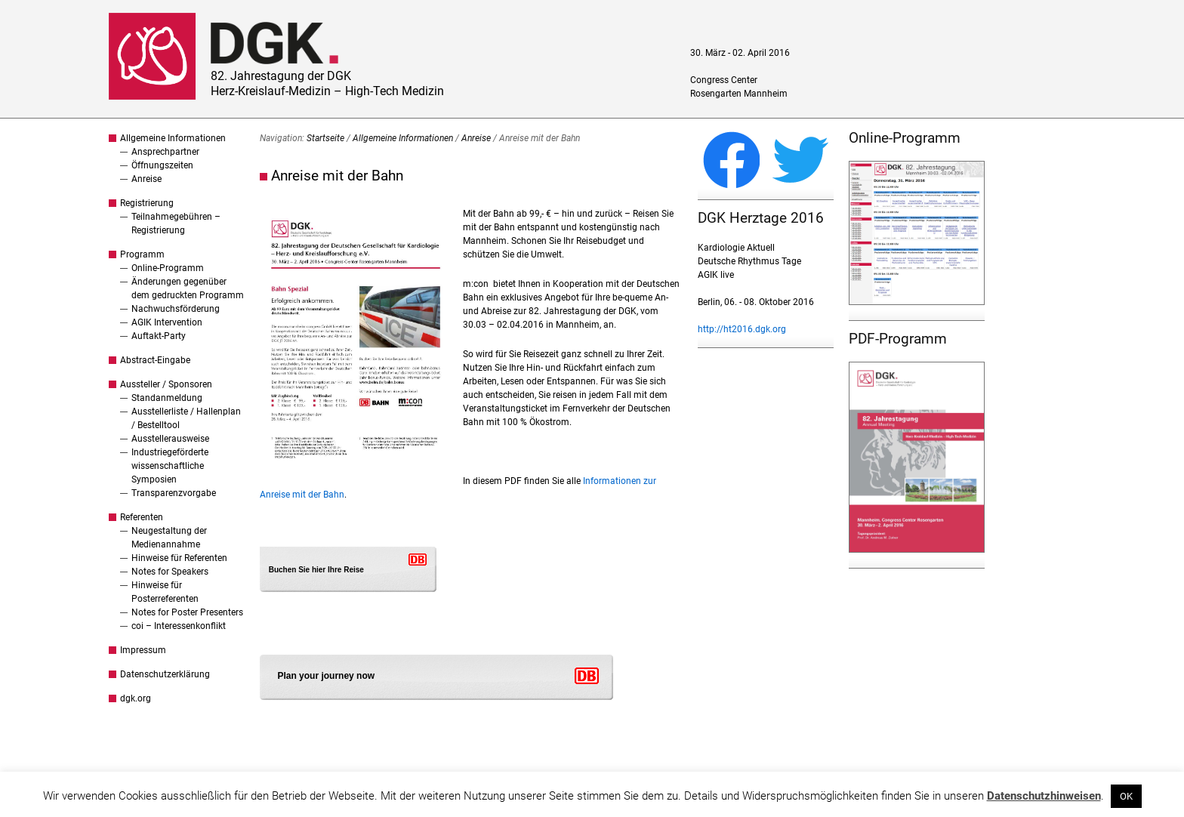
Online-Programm (167, 268)
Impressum (143, 650)
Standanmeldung (166, 398)
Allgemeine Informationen (173, 138)
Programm (142, 254)
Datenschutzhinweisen (1044, 796)
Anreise (146, 179)
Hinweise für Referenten (179, 558)
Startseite (325, 138)
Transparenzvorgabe (173, 493)
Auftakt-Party (158, 336)
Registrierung (147, 203)
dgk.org (135, 698)
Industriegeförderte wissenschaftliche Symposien (169, 466)
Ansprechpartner (165, 151)
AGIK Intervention (166, 322)
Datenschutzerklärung (165, 674)
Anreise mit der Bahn (337, 175)
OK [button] (1126, 796)
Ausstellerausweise (170, 438)
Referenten (141, 517)
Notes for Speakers (169, 571)
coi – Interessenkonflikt (178, 626)
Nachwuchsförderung (175, 309)
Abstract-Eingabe (155, 360)
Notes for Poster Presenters (187, 612)
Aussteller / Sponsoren (166, 384)
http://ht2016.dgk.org (742, 329)
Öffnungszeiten (162, 165)
